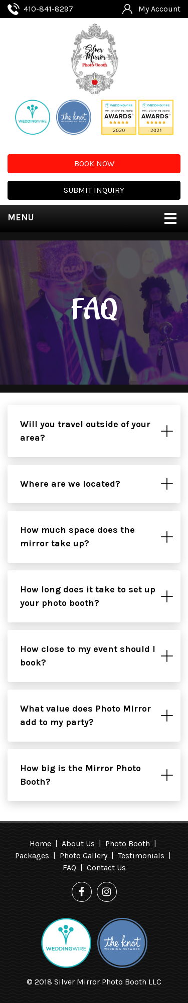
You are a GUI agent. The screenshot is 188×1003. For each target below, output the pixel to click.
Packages (32, 855)
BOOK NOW (94, 163)
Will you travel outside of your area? (85, 431)
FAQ (69, 867)
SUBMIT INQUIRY (94, 190)
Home (40, 843)
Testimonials (141, 855)
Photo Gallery (83, 855)
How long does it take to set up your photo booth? (87, 596)
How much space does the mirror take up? (77, 536)
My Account (159, 9)
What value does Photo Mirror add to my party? (85, 715)
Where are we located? (70, 483)
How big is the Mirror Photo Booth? (80, 775)
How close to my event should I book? (87, 655)
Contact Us (106, 867)
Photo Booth (127, 843)
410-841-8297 (48, 9)
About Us (78, 843)
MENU (21, 217)
